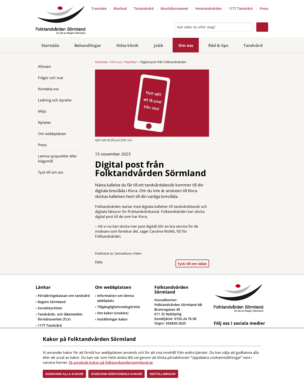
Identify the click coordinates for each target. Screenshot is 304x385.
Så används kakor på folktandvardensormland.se (111, 362)
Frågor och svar (50, 77)
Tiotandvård (144, 8)
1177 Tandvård (241, 8)
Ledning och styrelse (54, 100)
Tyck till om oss (50, 172)
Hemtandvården (208, 8)
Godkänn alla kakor (64, 374)
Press (264, 8)
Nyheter (44, 122)
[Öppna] (78, 66)
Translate (99, 8)
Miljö (42, 111)
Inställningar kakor (112, 319)
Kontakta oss (48, 88)
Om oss (185, 45)
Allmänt (44, 66)
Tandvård (253, 45)
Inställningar (163, 374)
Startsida (50, 45)
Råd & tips (218, 45)
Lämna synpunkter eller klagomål (57, 158)
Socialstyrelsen (49, 308)
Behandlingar (87, 45)
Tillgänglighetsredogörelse (118, 307)
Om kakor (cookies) (112, 313)
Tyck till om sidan (192, 263)
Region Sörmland (51, 302)
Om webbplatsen (52, 133)
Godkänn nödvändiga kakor (116, 374)
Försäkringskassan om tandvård (63, 295)
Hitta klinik (127, 45)
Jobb (158, 45)
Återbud (120, 8)
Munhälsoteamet (174, 8)
